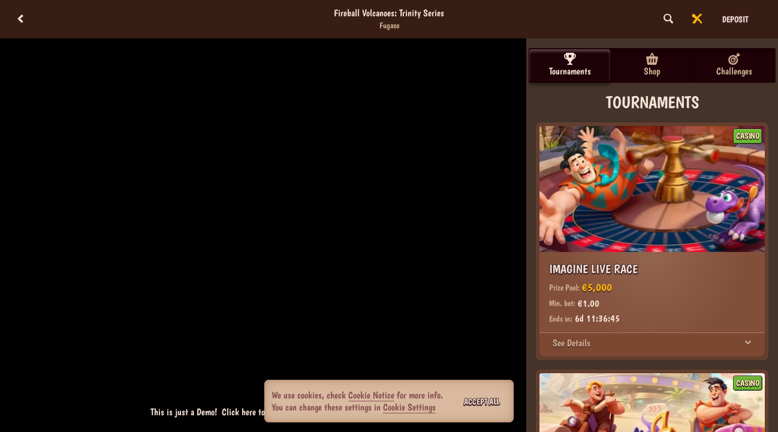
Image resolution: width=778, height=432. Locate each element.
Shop (652, 65)
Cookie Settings (409, 407)
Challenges (734, 65)
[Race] (697, 19)
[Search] (668, 19)
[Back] (20, 19)
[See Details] (748, 343)
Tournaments (570, 65)
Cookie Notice (371, 395)
